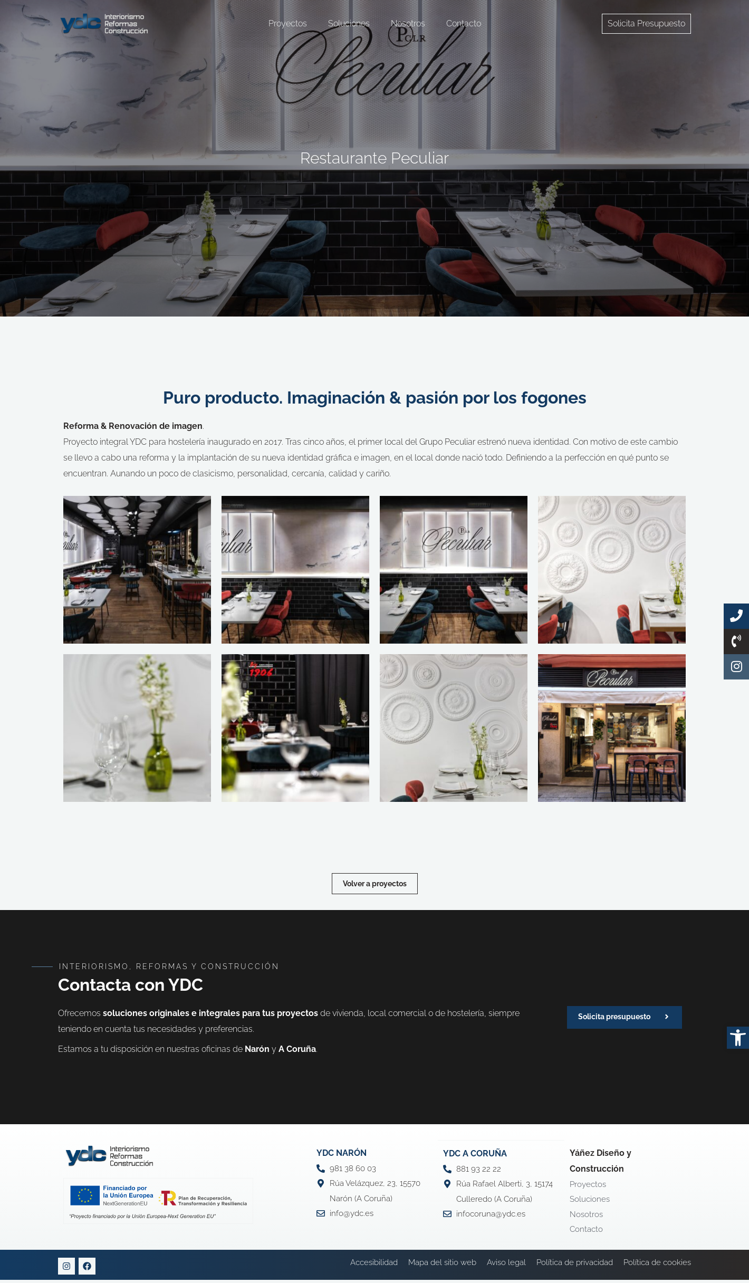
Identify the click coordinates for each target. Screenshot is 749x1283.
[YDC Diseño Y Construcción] (104, 23)
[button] (738, 1038)
